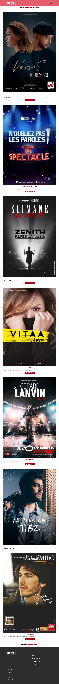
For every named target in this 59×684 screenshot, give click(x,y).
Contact (9, 681)
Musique (9, 674)
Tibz (30, 546)
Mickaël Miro (29, 634)
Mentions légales (37, 664)
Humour (9, 675)
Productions (10, 679)
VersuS (30, 93)
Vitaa (30, 367)
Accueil (9, 672)
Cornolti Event (10, 677)
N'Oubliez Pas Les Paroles (30, 186)
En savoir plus (30, 100)
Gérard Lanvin (30, 459)
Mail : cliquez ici (37, 658)
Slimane (30, 278)
